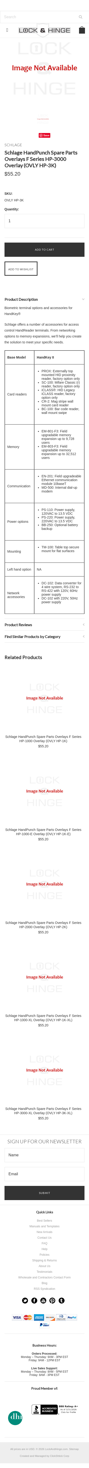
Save (46, 135)
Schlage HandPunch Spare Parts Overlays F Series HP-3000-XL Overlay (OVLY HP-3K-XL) (43, 1111)
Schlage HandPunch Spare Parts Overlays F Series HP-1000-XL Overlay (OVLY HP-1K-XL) (43, 1018)
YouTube (43, 1301)
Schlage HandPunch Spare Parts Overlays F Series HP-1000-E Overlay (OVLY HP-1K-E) (43, 832)
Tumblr (62, 1301)
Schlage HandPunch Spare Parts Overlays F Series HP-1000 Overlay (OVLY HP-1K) (43, 739)
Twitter (25, 1301)
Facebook (34, 1301)
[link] (55, 1424)
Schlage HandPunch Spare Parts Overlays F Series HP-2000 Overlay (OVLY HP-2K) (43, 925)
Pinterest (52, 1301)
